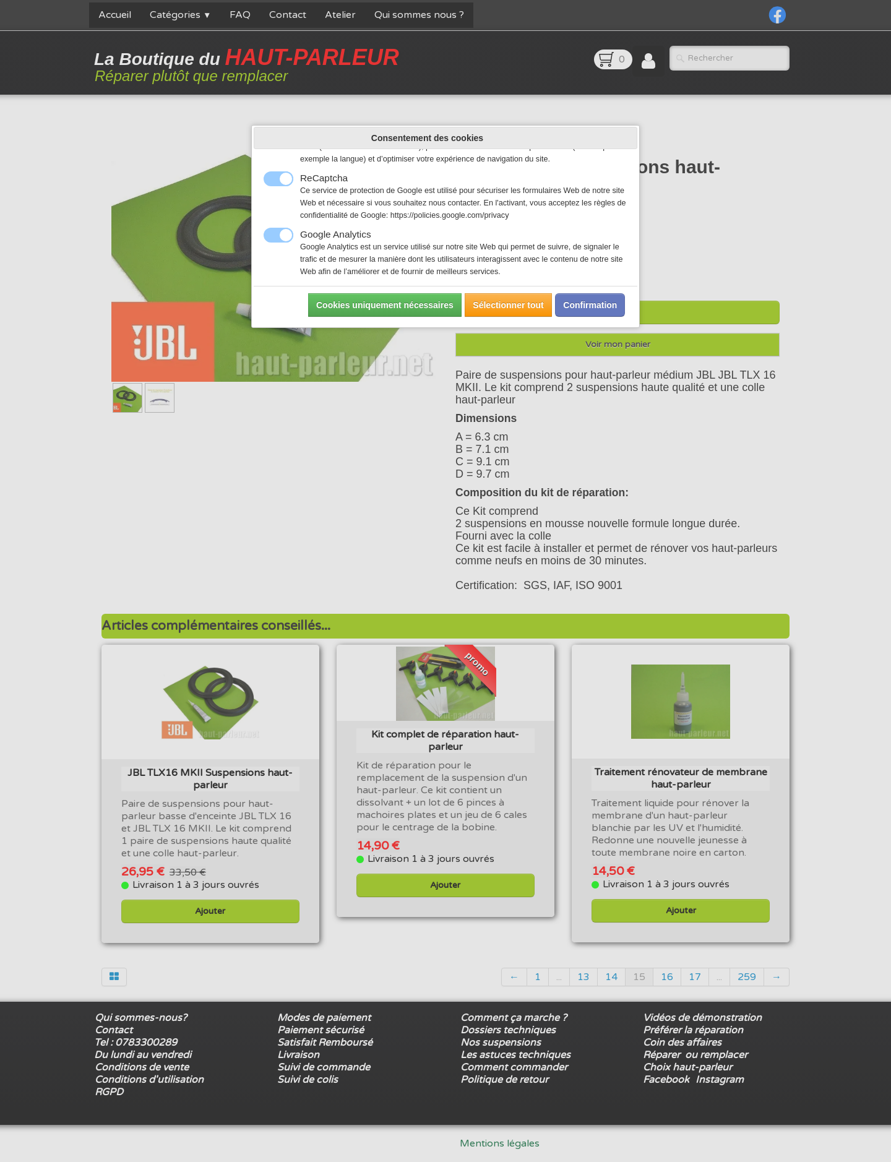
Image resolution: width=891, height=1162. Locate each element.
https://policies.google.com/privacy (449, 215)
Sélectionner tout (508, 305)
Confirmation (590, 305)
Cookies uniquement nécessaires (385, 305)
